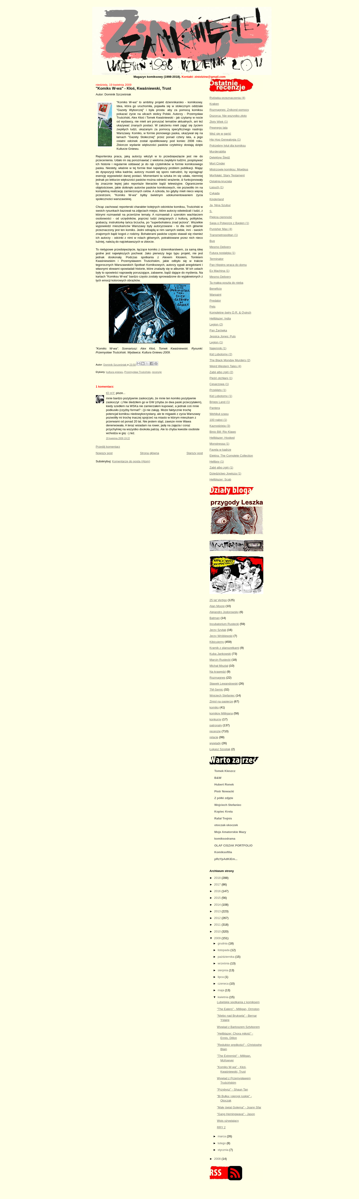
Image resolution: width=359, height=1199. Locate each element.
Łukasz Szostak (219, 749)
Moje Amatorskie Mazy (230, 832)
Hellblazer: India (220, 318)
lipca (221, 977)
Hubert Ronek (224, 784)
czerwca (223, 983)
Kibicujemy (216, 642)
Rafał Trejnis (223, 818)
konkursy (215, 719)
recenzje (157, 372)
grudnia (223, 943)
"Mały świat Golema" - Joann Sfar (239, 1107)
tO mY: (110, 393)
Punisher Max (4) (220, 229)
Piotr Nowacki (224, 791)
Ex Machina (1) (219, 270)
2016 (218, 891)
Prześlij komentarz (108, 446)
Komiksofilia (223, 852)
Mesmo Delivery (220, 247)
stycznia (223, 1150)
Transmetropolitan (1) (223, 235)
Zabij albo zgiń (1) (221, 467)
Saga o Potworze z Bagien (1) (229, 223)
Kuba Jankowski (220, 653)
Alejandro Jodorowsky (224, 612)
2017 (218, 884)
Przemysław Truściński (137, 372)
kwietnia (223, 997)
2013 (218, 911)
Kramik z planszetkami (224, 647)
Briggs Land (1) (219, 402)
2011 (218, 924)
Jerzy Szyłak (217, 630)
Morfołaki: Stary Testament (227, 175)
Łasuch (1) (216, 187)
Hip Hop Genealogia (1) (225, 139)
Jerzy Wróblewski (221, 636)
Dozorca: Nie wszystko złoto (228, 115)
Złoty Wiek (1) (218, 121)
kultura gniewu (114, 372)
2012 (218, 918)
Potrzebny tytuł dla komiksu (227, 145)
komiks (214, 707)
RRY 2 (221, 1127)
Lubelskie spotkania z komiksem (238, 1002)
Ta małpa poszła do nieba (226, 282)
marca (222, 1136)
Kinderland (216, 199)
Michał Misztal (218, 665)
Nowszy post (104, 453)
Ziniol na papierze (221, 701)
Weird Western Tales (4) (225, 366)
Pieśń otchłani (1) (220, 378)
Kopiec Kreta (223, 811)
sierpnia (223, 970)
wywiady (215, 743)
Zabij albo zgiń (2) (221, 372)
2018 (218, 878)
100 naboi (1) (218, 420)
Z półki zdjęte (223, 798)
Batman (214, 618)
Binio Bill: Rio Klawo (222, 431)
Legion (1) (216, 342)
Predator (215, 300)
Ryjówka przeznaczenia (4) (227, 98)
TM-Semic (216, 689)
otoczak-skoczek (226, 825)
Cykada (214, 193)
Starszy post (194, 453)
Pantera (214, 408)
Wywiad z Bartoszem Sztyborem (238, 1027)
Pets (212, 306)
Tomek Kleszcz (224, 771)
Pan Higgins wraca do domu (228, 264)
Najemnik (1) (217, 348)
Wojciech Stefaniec (222, 695)
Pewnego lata (218, 127)
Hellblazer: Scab (220, 479)
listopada (224, 950)
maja (221, 990)
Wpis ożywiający (228, 1120)
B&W (217, 778)
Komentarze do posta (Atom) (131, 461)
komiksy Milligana (221, 713)
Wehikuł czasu (219, 414)
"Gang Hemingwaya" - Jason (236, 1114)
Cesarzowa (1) (219, 384)
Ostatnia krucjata (220, 181)
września (224, 963)
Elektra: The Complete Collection (231, 455)
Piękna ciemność (220, 217)
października (226, 956)
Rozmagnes (217, 677)
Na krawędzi (217, 671)
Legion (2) (216, 324)
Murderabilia (217, 151)
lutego (222, 1143)
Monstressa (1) (219, 443)
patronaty (215, 725)
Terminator (216, 259)
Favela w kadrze (220, 449)
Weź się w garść (220, 133)
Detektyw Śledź (219, 157)
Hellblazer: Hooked (222, 437)
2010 (218, 931)
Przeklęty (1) (217, 390)
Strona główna (149, 453)
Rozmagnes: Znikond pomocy (229, 109)
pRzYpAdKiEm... (225, 859)
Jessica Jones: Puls (222, 336)
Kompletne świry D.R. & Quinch (230, 312)
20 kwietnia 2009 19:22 (118, 438)
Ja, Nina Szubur (220, 205)
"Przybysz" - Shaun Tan (232, 1089)
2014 (218, 904)
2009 (218, 938)
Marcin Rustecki (220, 659)
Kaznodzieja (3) (219, 425)
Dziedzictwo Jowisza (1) (225, 473)
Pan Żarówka (218, 330)
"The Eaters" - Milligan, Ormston (238, 1009)
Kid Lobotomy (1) (220, 396)
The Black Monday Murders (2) (229, 360)
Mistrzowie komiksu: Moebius (228, 169)
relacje (213, 737)
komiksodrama (224, 838)
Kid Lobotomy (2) (220, 354)
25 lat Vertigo (218, 600)
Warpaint (215, 294)
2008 (218, 1158)
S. (210, 211)
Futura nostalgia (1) (222, 253)
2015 (218, 897)
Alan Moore (217, 606)
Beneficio (215, 288)
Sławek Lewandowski (223, 683)
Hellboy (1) (216, 461)
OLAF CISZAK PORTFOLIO (233, 845)
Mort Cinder (217, 163)
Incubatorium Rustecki (224, 624)
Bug (212, 241)
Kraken (214, 103)
